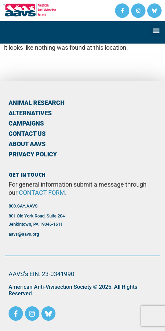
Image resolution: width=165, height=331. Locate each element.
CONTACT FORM (42, 192)
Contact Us (27, 133)
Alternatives (30, 113)
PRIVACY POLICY (33, 154)
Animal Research (37, 102)
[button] (156, 30)
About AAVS (27, 144)
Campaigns (26, 123)
